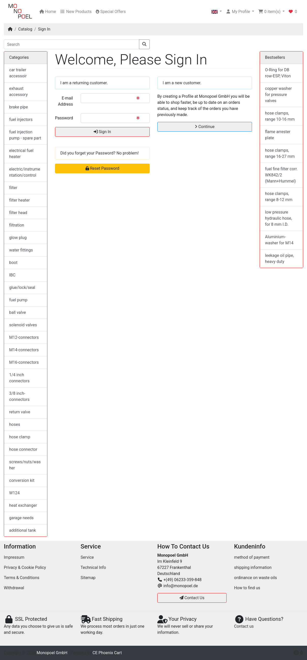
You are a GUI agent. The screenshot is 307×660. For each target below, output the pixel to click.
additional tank (22, 530)
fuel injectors (21, 119)
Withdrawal (14, 587)
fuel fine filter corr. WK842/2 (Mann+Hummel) (281, 175)
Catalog (25, 29)
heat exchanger (23, 505)
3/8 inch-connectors (19, 396)
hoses (14, 424)
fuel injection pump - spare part (25, 135)
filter (13, 187)
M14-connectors (24, 349)
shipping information (253, 567)
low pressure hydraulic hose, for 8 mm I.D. (278, 218)
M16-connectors (24, 362)
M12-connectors (24, 337)
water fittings (21, 250)
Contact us (244, 626)
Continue (205, 126)
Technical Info (93, 567)
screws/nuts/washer (25, 464)
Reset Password (102, 168)
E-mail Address (65, 101)
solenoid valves (23, 324)
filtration (16, 225)
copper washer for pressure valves (278, 94)
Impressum (14, 557)
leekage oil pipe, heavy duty (279, 258)
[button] (217, 12)
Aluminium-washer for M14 (279, 239)
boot (13, 262)
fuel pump (18, 300)
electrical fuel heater (21, 153)
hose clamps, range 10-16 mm (280, 116)
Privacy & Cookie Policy (25, 567)
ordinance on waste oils (255, 577)
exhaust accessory (18, 91)
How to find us (247, 587)
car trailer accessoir (18, 72)
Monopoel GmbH (52, 652)
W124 (14, 492)
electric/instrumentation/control (24, 172)
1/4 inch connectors (19, 377)
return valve (19, 412)
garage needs (21, 517)
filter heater (19, 200)
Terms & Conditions (21, 577)
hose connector (23, 449)
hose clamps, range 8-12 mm (278, 196)
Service (87, 557)
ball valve (17, 312)
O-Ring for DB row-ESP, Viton (278, 72)
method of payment (252, 557)
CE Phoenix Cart (107, 652)
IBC (12, 275)
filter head (18, 212)
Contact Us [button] (192, 597)
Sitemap (88, 577)
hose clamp (19, 436)
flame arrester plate (277, 134)
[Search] (71, 44)
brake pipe (18, 107)
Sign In (44, 29)
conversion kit (21, 480)
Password (64, 118)
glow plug (18, 237)
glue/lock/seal (22, 287)
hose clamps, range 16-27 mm (280, 153)
